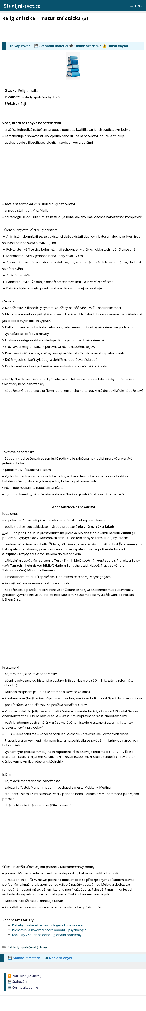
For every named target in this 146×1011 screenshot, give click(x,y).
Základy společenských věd (27, 947)
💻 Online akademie (23, 987)
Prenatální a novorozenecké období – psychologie (49, 930)
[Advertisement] (71, 31)
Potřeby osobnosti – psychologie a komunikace (47, 925)
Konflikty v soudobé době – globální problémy (47, 935)
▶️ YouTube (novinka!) (24, 976)
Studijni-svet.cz (22, 5)
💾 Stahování (17, 981)
